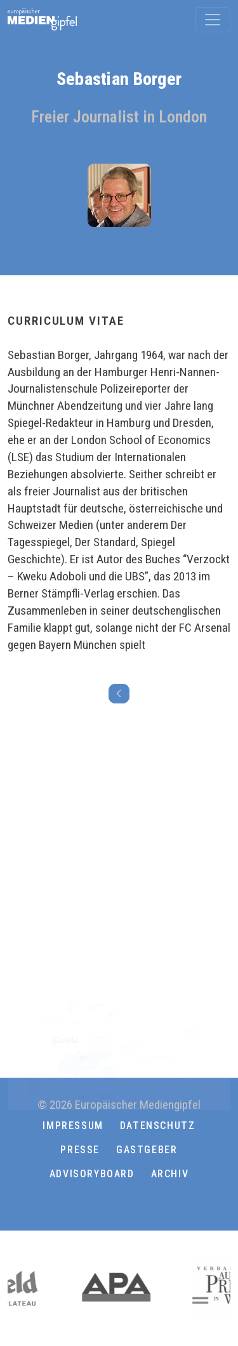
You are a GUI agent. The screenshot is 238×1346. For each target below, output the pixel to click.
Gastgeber (146, 1150)
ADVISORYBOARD (92, 1174)
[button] (119, 1204)
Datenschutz (157, 1126)
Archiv (170, 1174)
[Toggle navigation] (212, 19)
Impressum (73, 1126)
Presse (80, 1150)
